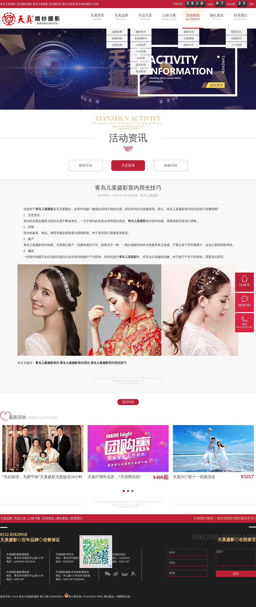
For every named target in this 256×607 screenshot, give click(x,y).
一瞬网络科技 (122, 596)
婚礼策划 (62, 518)
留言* (236, 557)
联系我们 (76, 518)
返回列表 (128, 402)
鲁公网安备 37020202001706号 (86, 596)
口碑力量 (34, 518)
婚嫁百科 (171, 165)
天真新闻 (128, 165)
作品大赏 (20, 518)
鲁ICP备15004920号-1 (52, 596)
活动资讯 (48, 518)
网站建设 (109, 596)
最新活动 (85, 165)
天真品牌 (6, 518)
